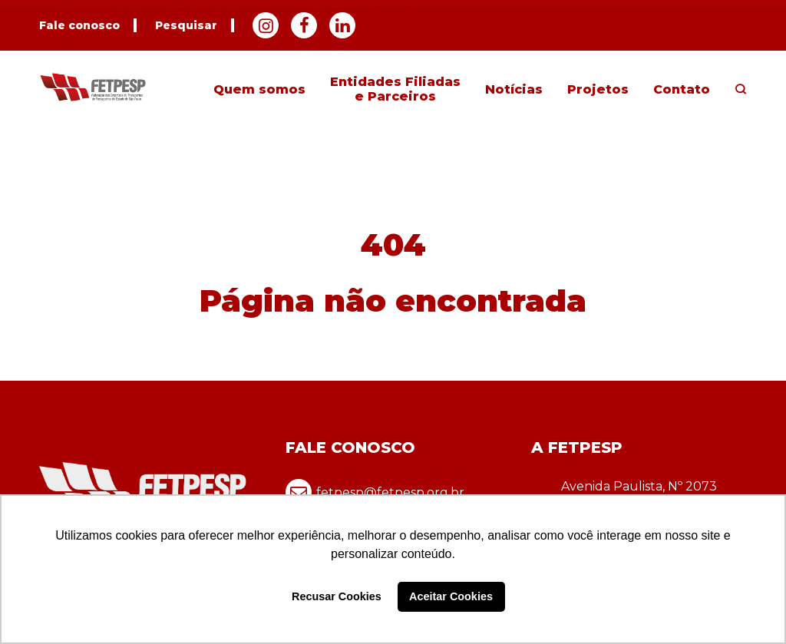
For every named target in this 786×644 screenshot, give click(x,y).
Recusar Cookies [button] (336, 596)
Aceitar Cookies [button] (451, 596)
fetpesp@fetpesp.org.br (375, 492)
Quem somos (259, 89)
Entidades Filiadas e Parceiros (395, 89)
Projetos (598, 89)
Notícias (514, 89)
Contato (681, 89)
